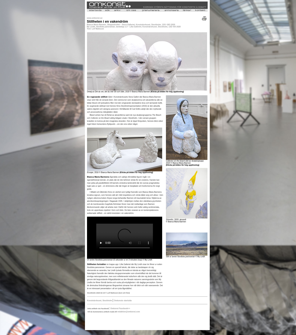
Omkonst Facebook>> (120, 308)
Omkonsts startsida (123, 301)
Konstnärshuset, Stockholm (100, 301)
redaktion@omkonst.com (128, 312)
